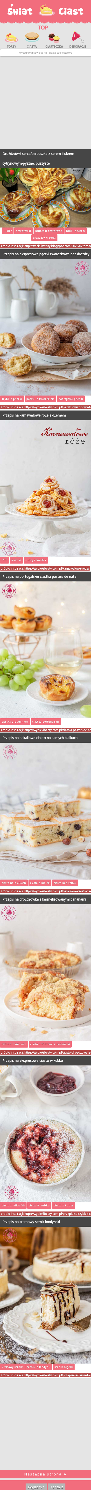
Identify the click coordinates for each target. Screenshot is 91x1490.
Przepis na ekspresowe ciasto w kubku (32, 1060)
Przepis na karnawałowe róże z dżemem (34, 415)
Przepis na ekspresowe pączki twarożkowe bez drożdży (45, 254)
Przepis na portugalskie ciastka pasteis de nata (39, 576)
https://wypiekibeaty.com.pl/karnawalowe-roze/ (56, 568)
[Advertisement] (45, 102)
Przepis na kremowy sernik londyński (31, 1221)
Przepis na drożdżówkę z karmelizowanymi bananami (44, 899)
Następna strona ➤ (45, 1474)
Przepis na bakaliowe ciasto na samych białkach (39, 737)
